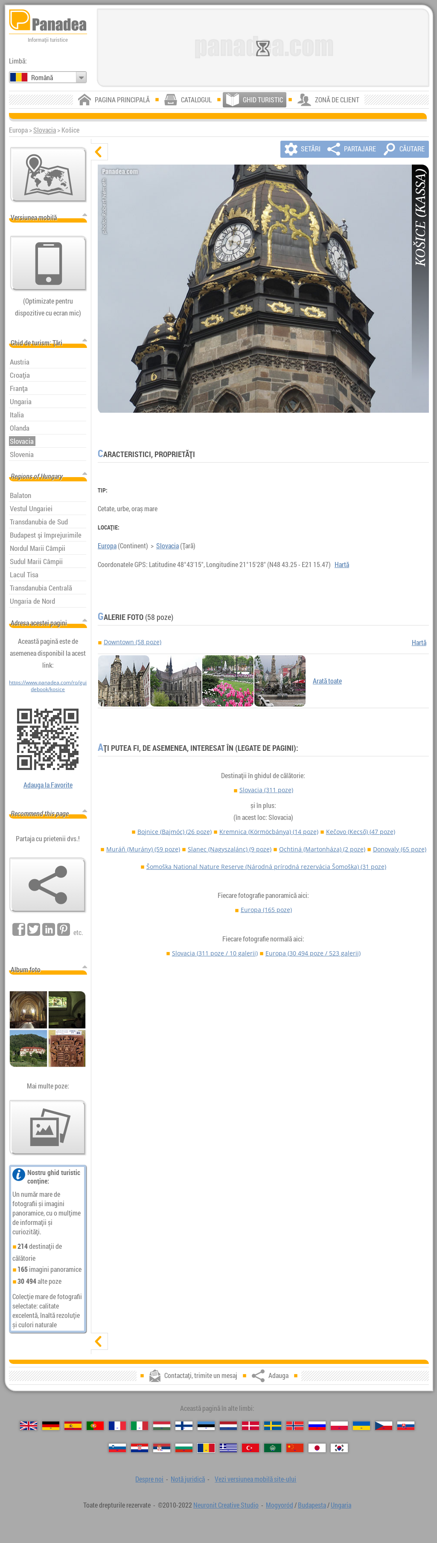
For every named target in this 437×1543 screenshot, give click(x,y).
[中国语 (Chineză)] (295, 1448)
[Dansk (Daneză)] (250, 1425)
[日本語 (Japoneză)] (317, 1448)
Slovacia (44, 130)
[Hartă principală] (49, 175)
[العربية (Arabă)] (273, 1448)
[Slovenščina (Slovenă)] (117, 1448)
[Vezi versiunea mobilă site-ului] (49, 263)
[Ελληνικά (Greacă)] (228, 1448)
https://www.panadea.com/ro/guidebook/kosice (48, 685)
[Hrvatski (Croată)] (140, 1448)
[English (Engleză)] (29, 1425)
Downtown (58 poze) (132, 642)
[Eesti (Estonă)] (206, 1425)
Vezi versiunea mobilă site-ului (255, 1479)
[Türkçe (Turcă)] (250, 1448)
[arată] (99, 1341)
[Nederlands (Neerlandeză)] (228, 1425)
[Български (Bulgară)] (184, 1448)
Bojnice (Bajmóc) (174, 832)
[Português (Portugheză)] (95, 1425)
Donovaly (399, 849)
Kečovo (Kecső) (360, 832)
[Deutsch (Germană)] (51, 1425)
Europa (107, 545)
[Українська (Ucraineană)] (361, 1425)
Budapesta (312, 1505)
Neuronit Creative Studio (226, 1505)
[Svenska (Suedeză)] (273, 1425)
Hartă (342, 564)
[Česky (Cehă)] (384, 1425)
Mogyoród (279, 1505)
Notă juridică (188, 1479)
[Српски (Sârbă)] (162, 1448)
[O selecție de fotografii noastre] (48, 1127)
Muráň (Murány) (143, 849)
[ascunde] (99, 151)
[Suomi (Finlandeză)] (184, 1425)
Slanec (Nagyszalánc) (229, 849)
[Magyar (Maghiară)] (162, 1425)
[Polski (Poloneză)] (339, 1425)
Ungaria (341, 1505)
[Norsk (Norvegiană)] (295, 1425)
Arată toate (327, 681)
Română (42, 77)
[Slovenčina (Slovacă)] (406, 1425)
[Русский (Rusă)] (317, 1425)
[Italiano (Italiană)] (140, 1425)
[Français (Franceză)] (117, 1425)
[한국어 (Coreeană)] (339, 1448)
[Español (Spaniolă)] (73, 1425)
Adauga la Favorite (48, 785)
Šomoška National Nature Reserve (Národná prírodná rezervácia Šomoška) (266, 867)
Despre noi (149, 1479)
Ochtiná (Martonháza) (322, 849)
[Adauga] (48, 885)
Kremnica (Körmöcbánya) (268, 832)
